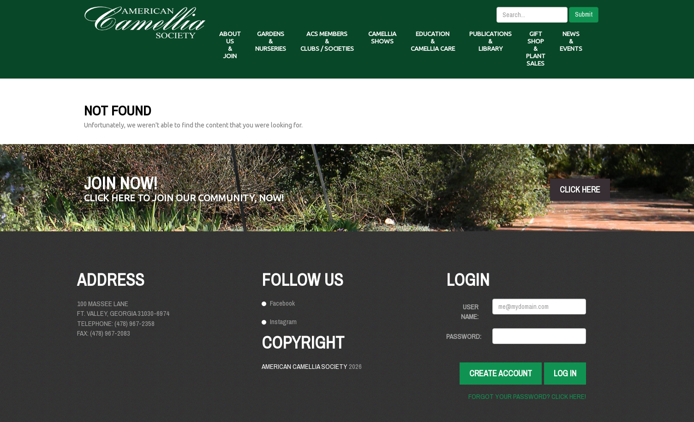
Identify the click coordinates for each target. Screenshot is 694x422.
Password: (463, 336)
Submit (583, 14)
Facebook (282, 303)
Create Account (500, 373)
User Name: (470, 311)
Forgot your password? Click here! (527, 396)
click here (580, 189)
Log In (565, 373)
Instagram (283, 321)
